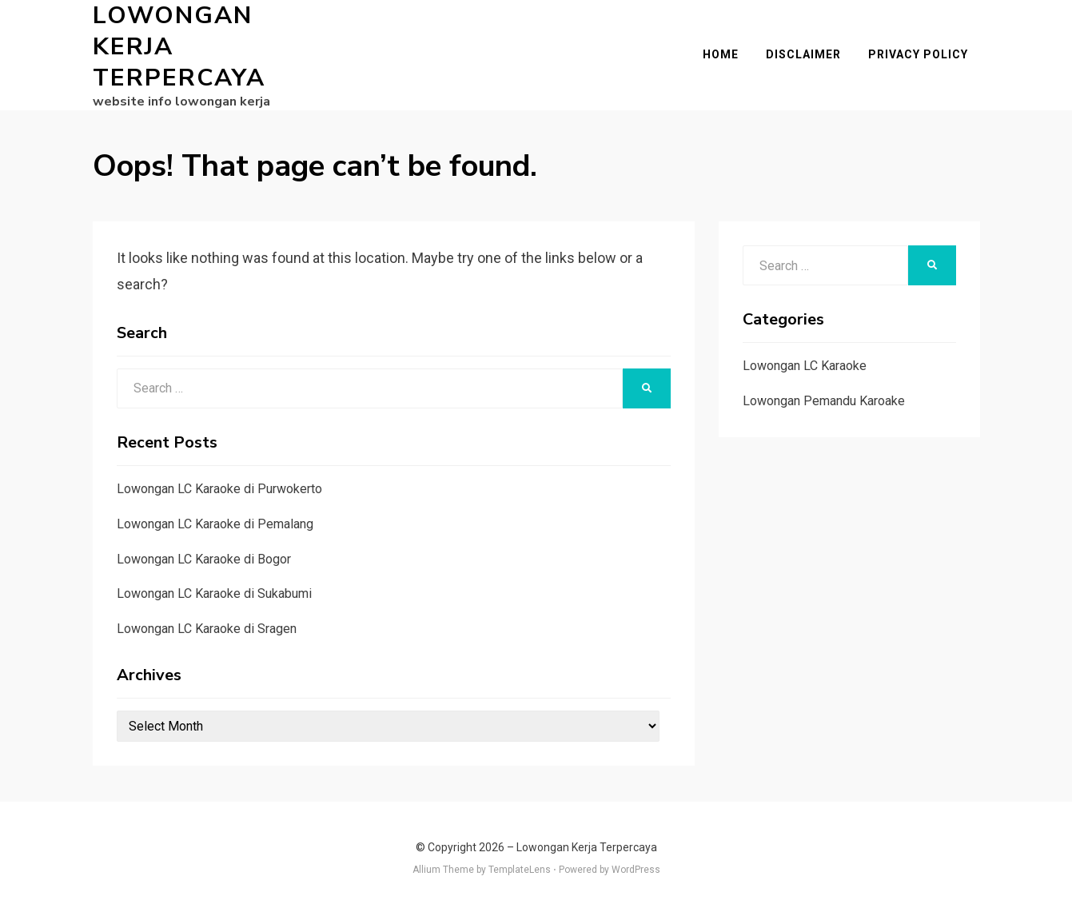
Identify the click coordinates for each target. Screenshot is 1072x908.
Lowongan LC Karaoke (805, 358)
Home (733, 51)
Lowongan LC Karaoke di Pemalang (215, 516)
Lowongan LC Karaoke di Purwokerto (219, 481)
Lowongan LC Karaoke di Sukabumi (214, 586)
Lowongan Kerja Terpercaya (217, 43)
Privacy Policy (930, 51)
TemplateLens (519, 862)
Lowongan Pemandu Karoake (824, 393)
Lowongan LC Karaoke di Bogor (204, 552)
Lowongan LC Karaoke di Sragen (207, 621)
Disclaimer (815, 51)
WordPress (636, 862)
